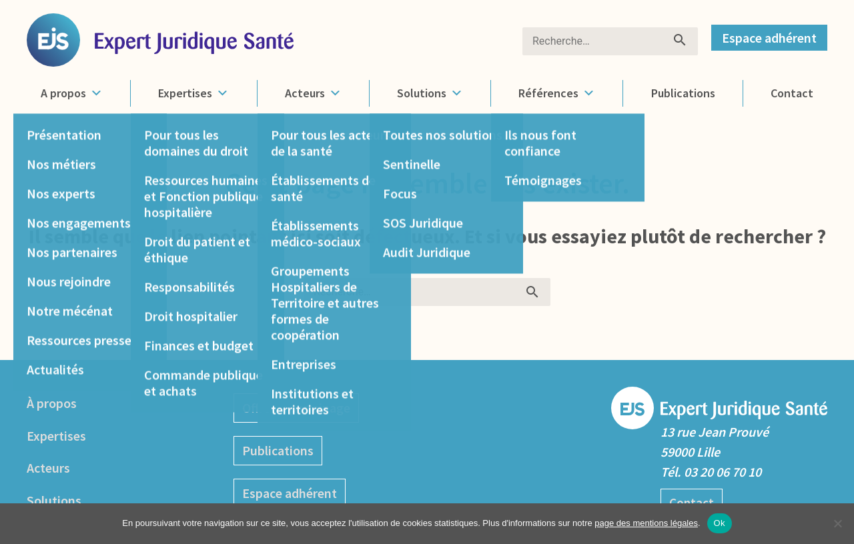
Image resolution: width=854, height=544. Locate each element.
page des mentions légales (646, 523)
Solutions (429, 93)
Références (556, 93)
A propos (72, 93)
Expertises (194, 93)
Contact (792, 93)
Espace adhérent (769, 37)
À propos (52, 402)
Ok (719, 523)
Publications (683, 93)
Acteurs (313, 93)
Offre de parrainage (296, 407)
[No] (837, 523)
